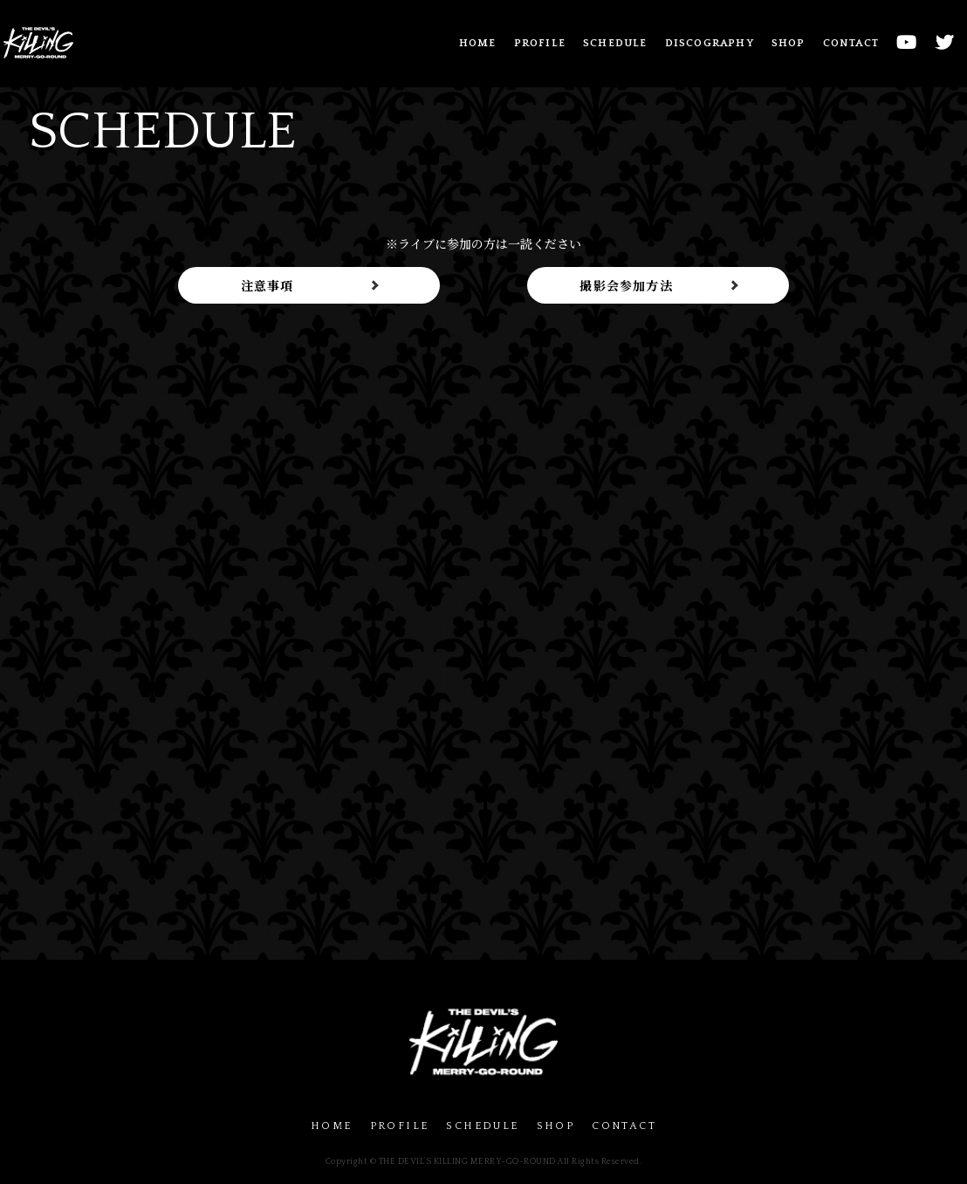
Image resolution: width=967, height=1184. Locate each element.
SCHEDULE (615, 43)
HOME (478, 43)
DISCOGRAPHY (709, 43)
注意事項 (267, 285)
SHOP (789, 43)
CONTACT (851, 43)
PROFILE (540, 43)
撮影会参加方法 (626, 285)
